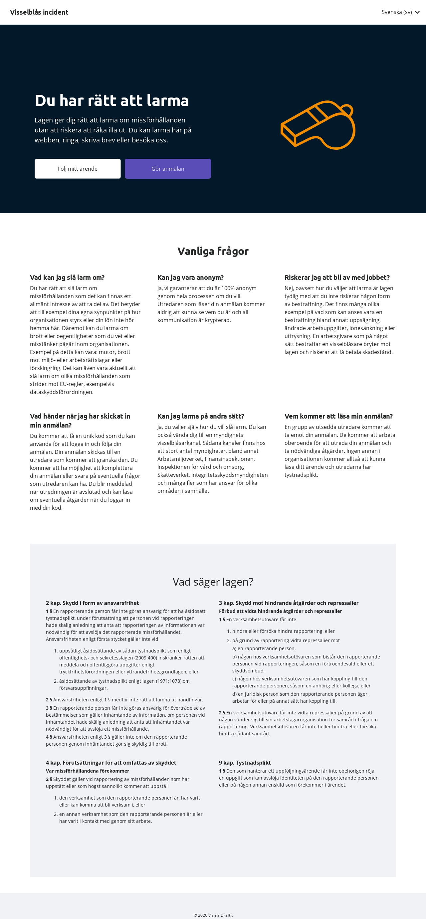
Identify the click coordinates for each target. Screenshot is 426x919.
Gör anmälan (167, 168)
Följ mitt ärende (78, 168)
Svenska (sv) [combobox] (397, 12)
